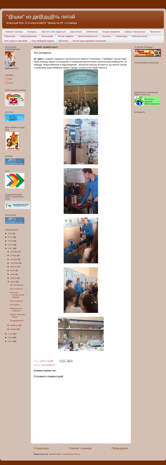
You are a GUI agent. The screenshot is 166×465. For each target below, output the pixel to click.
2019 (10, 241)
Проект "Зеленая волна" (17, 315)
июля (12, 270)
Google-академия (111, 31)
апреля (13, 278)
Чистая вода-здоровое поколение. (89, 41)
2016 (10, 334)
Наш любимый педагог (43, 41)
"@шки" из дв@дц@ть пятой (40, 17)
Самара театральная (134, 31)
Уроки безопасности (88, 36)
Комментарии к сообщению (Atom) (64, 454)
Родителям (9, 36)
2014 (10, 341)
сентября (14, 263)
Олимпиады (122, 36)
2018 (10, 245)
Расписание (47, 36)
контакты (106, 36)
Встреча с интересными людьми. (17, 294)
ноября (13, 255)
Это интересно (48, 365)
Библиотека (92, 31)
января (13, 329)
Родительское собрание (16, 309)
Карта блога (76, 31)
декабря (14, 252)
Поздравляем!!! (17, 320)
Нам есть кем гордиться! (53, 31)
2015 (10, 337)
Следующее (41, 448)
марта (13, 282)
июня (12, 274)
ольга (10, 83)
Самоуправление (28, 36)
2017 (10, 248)
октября (14, 259)
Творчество (155, 31)
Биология (63, 41)
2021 (10, 233)
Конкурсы (32, 31)
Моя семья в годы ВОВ (15, 41)
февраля (14, 325)
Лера (10, 79)
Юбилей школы (139, 36)
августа (13, 267)
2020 (10, 237)
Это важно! (15, 305)
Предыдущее (119, 448)
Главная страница (14, 31)
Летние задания (65, 36)
